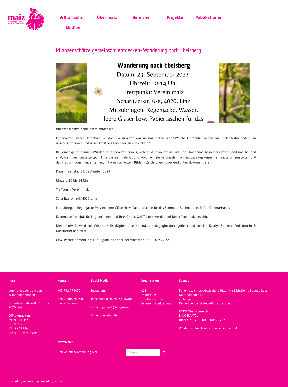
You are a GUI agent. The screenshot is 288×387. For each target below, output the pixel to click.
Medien (73, 27)
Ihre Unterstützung (153, 299)
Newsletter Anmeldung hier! (79, 352)
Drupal (58, 381)
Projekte (175, 17)
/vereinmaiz (108, 315)
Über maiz (107, 17)
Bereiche (141, 17)
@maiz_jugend (101, 307)
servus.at (29, 381)
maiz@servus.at (68, 303)
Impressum (148, 295)
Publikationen (209, 17)
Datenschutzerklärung (156, 303)
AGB (143, 290)
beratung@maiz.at (70, 299)
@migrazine (121, 307)
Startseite (73, 17)
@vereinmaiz (100, 299)
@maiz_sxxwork (121, 299)
